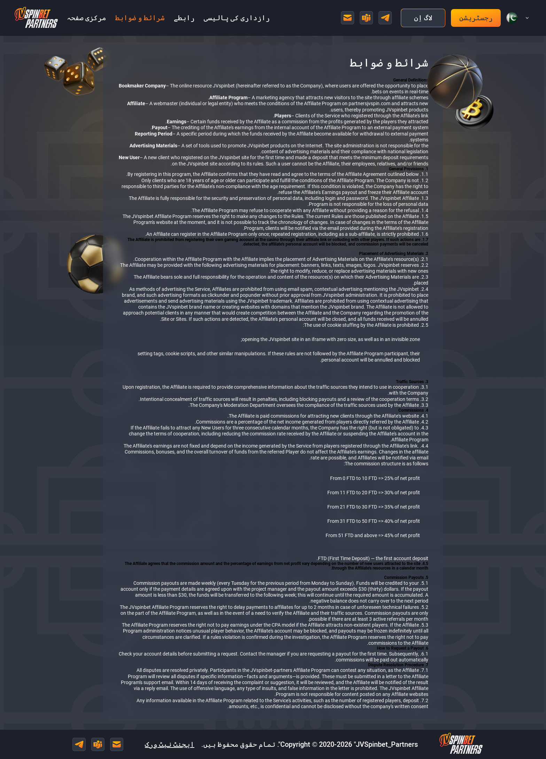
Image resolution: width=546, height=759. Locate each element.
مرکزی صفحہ (86, 17)
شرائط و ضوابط (140, 17)
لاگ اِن (423, 18)
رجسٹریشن (476, 18)
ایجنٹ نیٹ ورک (169, 744)
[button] (514, 17)
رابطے (184, 17)
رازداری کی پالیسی (237, 17)
